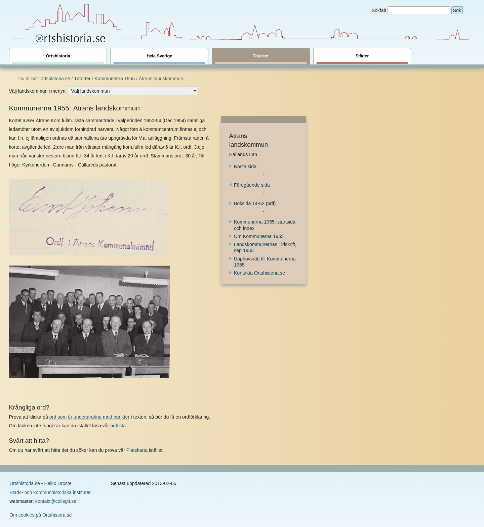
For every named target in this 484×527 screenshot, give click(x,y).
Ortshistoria (58, 59)
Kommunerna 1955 (114, 78)
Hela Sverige (159, 59)
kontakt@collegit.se (55, 501)
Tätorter (261, 59)
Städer (362, 59)
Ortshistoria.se (24, 483)
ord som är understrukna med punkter (89, 417)
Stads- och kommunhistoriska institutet (49, 492)
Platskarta (137, 450)
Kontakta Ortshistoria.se (259, 273)
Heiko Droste (57, 483)
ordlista (118, 425)
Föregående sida (249, 185)
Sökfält (379, 10)
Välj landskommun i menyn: (38, 91)
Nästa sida (242, 166)
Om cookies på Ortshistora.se (40, 515)
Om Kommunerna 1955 (259, 236)
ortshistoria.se (55, 78)
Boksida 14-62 (247, 203)
